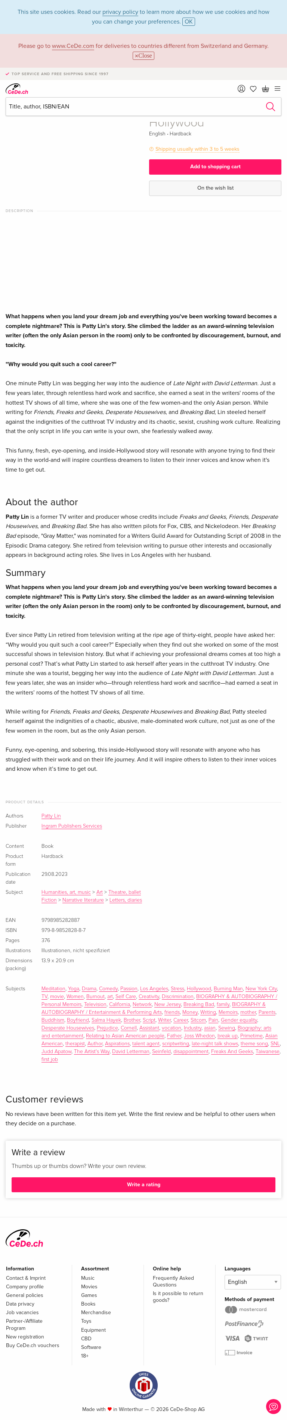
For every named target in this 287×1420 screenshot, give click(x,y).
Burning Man (228, 988)
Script (149, 1020)
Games (89, 1295)
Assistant (149, 1028)
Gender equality (239, 1020)
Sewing (226, 1028)
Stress (177, 988)
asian (210, 1028)
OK (189, 21)
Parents (267, 1012)
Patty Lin (51, 816)
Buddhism (52, 1020)
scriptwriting (175, 1043)
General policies (24, 1295)
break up (227, 1036)
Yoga (73, 988)
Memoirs (228, 1012)
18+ (85, 1356)
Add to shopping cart (215, 166)
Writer (164, 1020)
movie (57, 996)
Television (95, 1004)
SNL (275, 1043)
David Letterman (130, 1051)
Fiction (49, 900)
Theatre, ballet (124, 892)
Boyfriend (78, 1020)
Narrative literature (83, 900)
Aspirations (117, 1043)
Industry (192, 1028)
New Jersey (167, 1004)
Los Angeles (154, 988)
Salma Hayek (106, 1020)
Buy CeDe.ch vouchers (32, 1345)
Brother (132, 1020)
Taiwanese (268, 1051)
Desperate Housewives (67, 1028)
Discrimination (178, 996)
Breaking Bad (198, 1004)
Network (142, 1004)
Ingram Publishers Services (71, 826)
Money (190, 1012)
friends (172, 1012)
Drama (89, 988)
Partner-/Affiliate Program (24, 1324)
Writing (208, 1012)
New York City (261, 988)
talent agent (146, 1043)
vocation (171, 1028)
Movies (89, 1286)
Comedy (108, 988)
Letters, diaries (125, 900)
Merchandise (96, 1312)
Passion (129, 988)
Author (94, 1043)
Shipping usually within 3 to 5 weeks (197, 149)
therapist (75, 1043)
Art (99, 892)
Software (91, 1347)
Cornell (129, 1028)
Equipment (93, 1330)
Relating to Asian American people (125, 1036)
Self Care (125, 996)
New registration (25, 1337)
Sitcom (198, 1020)
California (119, 1004)
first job (49, 1059)
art (110, 996)
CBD (86, 1338)
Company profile (25, 1286)
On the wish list (215, 188)
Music (88, 1278)
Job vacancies (22, 1312)
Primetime (251, 1036)
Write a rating (143, 1184)
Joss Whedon (199, 1036)
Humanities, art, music (66, 892)
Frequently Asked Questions (173, 1281)
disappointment (191, 1051)
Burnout (95, 996)
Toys (86, 1321)
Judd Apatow (56, 1051)
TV (44, 996)
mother (248, 1012)
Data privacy (20, 1304)
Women (75, 996)
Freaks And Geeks (232, 1051)
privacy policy (120, 12)
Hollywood (199, 988)
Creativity (149, 996)
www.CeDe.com (73, 46)
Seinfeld (161, 1051)
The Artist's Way (91, 1051)
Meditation (53, 988)
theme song (254, 1043)
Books (88, 1304)
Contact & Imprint (26, 1278)
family (223, 1004)
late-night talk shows (215, 1043)
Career (180, 1020)
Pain (213, 1020)
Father (174, 1036)
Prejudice (107, 1028)
